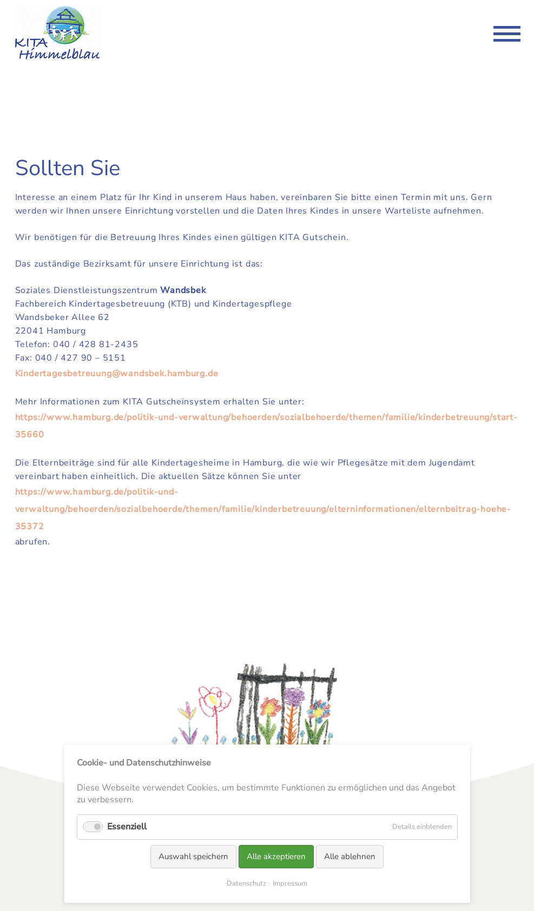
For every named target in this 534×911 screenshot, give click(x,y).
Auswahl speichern (193, 856)
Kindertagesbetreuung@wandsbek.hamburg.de (117, 374)
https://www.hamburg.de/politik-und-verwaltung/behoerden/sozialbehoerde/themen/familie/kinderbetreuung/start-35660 (266, 426)
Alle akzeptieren (276, 856)
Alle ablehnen (349, 856)
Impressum (290, 883)
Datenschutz (246, 883)
